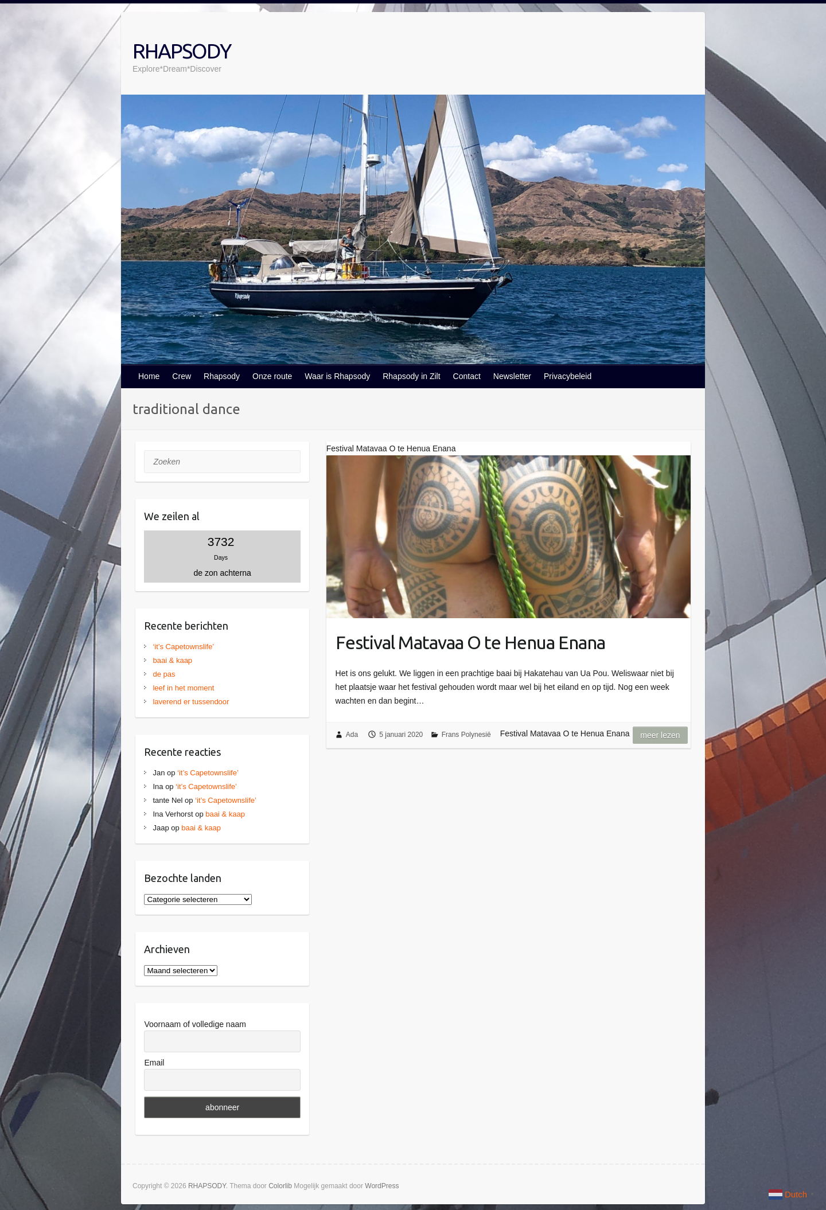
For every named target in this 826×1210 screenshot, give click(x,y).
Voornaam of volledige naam (195, 1024)
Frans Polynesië (466, 735)
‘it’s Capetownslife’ (183, 646)
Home (148, 376)
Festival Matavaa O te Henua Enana (470, 642)
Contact (467, 376)
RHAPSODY (182, 51)
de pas (164, 674)
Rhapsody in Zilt (411, 376)
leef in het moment (183, 688)
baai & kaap (172, 660)
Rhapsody (222, 376)
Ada (352, 735)
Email (154, 1062)
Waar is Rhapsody (337, 376)
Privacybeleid (567, 376)
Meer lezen (660, 735)
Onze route (272, 376)
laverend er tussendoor (191, 701)
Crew (181, 376)
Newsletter (512, 376)
